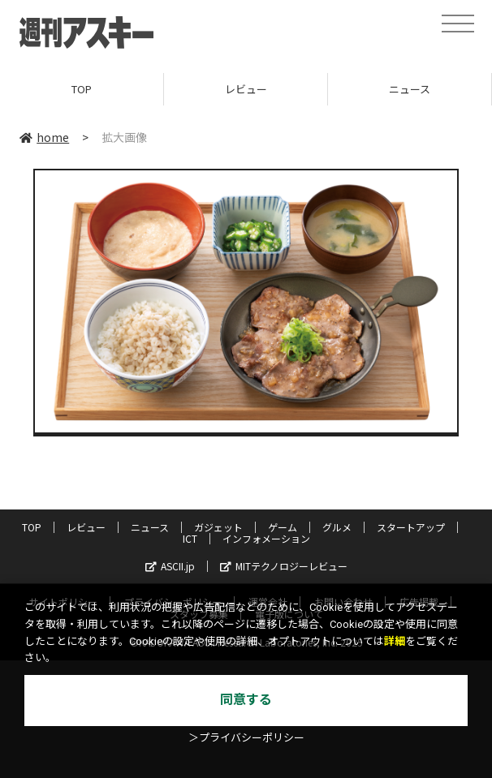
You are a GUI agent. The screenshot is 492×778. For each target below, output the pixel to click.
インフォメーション (266, 538)
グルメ (337, 527)
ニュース (409, 89)
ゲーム (282, 527)
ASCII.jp (170, 566)
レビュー (246, 89)
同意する (246, 699)
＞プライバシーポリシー (246, 738)
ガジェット (218, 527)
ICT (190, 538)
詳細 (394, 641)
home (44, 137)
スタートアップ (411, 527)
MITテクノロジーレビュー (283, 566)
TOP (81, 89)
